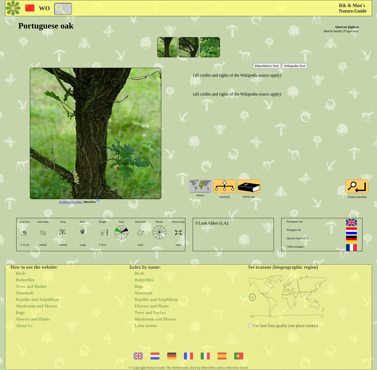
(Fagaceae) (351, 31)
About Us (24, 325)
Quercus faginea (347, 27)
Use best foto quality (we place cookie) (285, 325)
